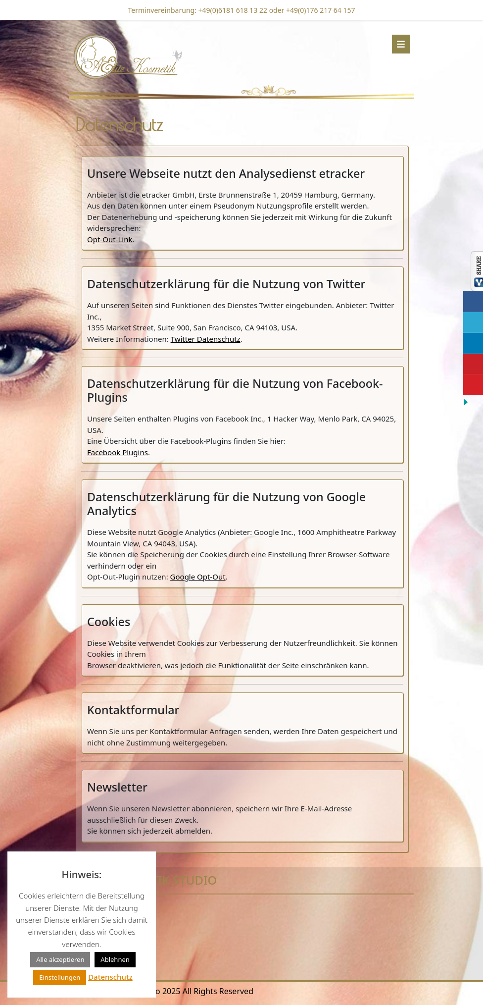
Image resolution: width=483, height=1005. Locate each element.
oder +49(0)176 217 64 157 (311, 10)
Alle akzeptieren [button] (60, 959)
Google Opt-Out (198, 577)
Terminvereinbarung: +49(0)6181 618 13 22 (198, 10)
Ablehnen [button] (114, 959)
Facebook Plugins (117, 452)
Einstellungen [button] (59, 977)
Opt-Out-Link (109, 239)
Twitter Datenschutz (206, 339)
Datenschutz (110, 977)
